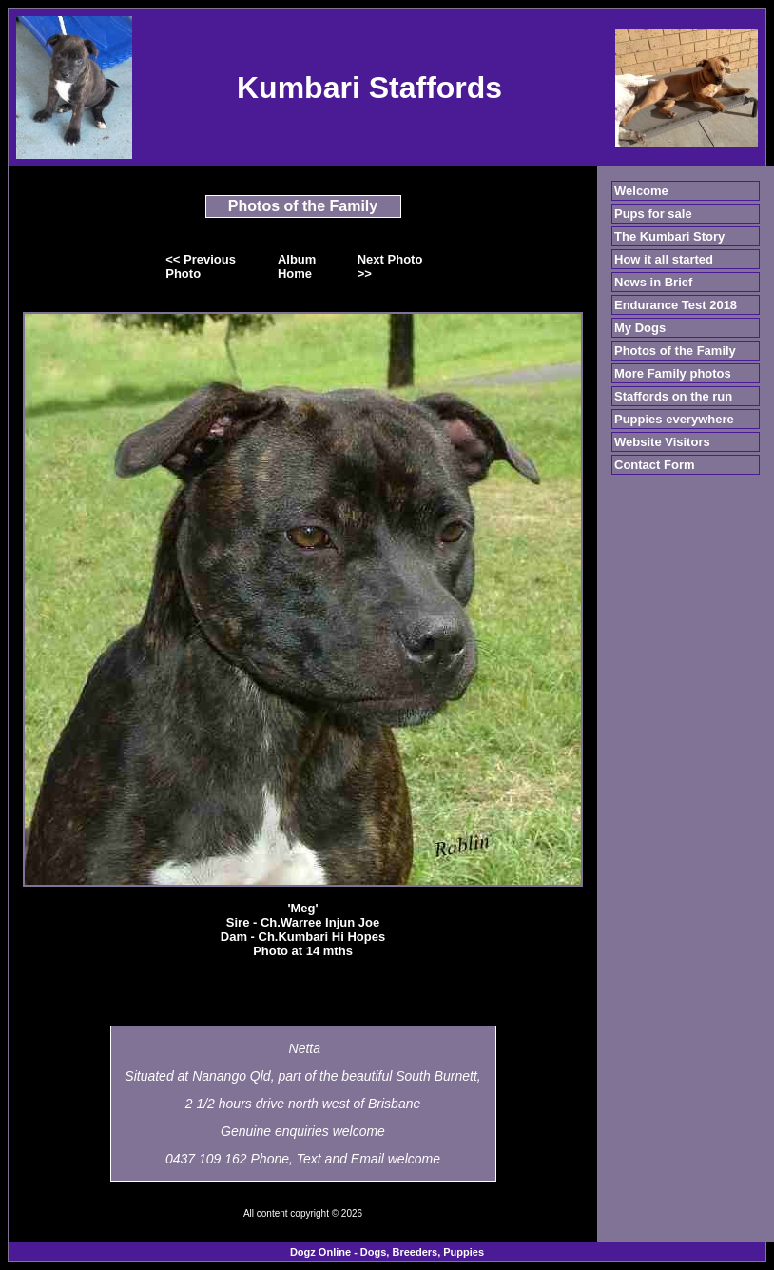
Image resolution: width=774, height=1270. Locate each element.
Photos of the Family (675, 350)
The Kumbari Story (669, 236)
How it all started (663, 259)
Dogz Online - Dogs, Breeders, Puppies (387, 1252)
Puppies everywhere (674, 419)
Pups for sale (653, 213)
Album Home (297, 266)
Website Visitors (662, 442)
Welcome (641, 191)
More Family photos (672, 373)
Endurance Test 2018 (675, 305)
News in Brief (653, 282)
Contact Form (654, 465)
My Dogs (640, 328)
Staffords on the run (673, 396)
